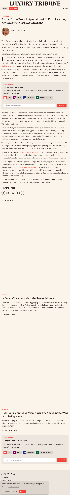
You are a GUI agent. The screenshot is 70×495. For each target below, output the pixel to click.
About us (4, 478)
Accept (22, 491)
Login (5, 8)
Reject (15, 491)
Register (62, 105)
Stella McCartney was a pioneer (26, 167)
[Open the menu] (66, 8)
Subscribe (13, 8)
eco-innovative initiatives (30, 152)
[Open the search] (63, 8)
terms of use (13, 486)
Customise (6, 491)
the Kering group (7, 66)
